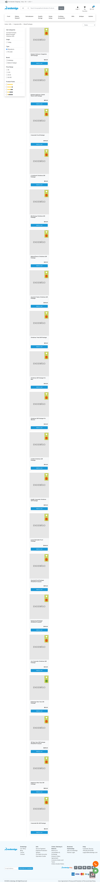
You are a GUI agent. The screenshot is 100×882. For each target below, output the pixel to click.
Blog (21, 850)
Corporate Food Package (38, 135)
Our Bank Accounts (41, 853)
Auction (91, 16)
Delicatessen (29, 16)
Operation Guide (41, 855)
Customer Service (88, 848)
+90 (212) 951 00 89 (88, 850)
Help (22, 1)
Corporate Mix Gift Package (38, 822)
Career (22, 852)
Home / (7, 24)
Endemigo (10, 60)
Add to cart (39, 832)
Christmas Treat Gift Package (39, 337)
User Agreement (63, 880)
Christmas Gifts (10, 36)
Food (8, 16)
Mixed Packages (10, 34)
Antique (81, 16)
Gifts (72, 16)
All (8, 70)
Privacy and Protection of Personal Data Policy (82, 880)
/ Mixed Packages (27, 24)
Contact (22, 853)
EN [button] (26, 1)
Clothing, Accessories (61, 17)
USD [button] (29, 1)
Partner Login (71, 852)
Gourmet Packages (11, 32)
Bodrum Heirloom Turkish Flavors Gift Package (38, 95)
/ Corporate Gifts (17, 24)
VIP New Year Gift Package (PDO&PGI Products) (38, 742)
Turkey (9, 42)
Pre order (10, 52)
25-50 (9, 75)
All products (11, 49)
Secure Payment (40, 848)
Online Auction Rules (57, 863)
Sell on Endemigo (72, 850)
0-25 (9, 72)
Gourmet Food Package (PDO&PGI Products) (37, 580)
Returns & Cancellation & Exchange (55, 851)
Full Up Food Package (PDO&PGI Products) (37, 621)
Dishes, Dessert (17, 17)
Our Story (23, 848)
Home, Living (51, 17)
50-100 (10, 77)
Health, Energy (40, 17)
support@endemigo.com (90, 852)
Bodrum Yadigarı (12, 63)
